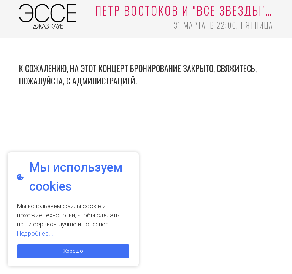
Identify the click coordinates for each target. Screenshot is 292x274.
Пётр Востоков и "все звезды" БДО (184, 10)
